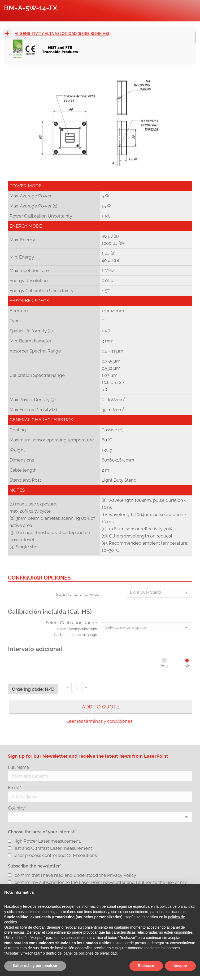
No (187, 665)
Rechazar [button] (146, 966)
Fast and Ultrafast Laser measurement (52, 848)
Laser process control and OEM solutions (54, 855)
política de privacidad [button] (177, 906)
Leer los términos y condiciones (99, 721)
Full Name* (19, 767)
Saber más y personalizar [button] (35, 966)
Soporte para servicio (77, 594)
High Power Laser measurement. (46, 841)
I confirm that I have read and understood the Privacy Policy (74, 875)
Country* (17, 808)
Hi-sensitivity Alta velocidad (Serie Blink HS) (62, 33)
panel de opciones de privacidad (90, 953)
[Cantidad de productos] (77, 687)
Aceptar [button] (180, 966)
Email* (14, 787)
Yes (164, 665)
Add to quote (100, 707)
